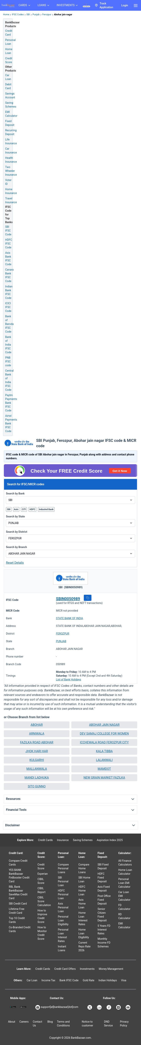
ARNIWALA (36, 733)
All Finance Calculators (125, 862)
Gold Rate (88, 980)
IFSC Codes (18, 14)
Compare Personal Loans (63, 868)
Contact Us (37, 1023)
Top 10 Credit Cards (17, 920)
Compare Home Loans (83, 868)
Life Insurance (11, 141)
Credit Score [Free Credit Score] (8, 60)
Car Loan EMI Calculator (124, 896)
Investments (87, 968)
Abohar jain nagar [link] (63, 14)
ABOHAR (37, 725)
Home (6, 14)
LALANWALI (104, 760)
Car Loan (8, 77)
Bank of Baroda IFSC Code (9, 324)
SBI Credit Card (18, 903)
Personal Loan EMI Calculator (124, 883)
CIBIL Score (40, 881)
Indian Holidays (108, 980)
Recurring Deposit (11, 132)
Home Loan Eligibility (83, 933)
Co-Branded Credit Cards (19, 929)
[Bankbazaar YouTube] (128, 1007)
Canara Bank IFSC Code (9, 275)
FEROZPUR (62, 633)
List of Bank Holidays (68, 679)
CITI (24, 509)
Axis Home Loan (82, 903)
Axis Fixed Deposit (104, 888)
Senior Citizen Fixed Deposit (102, 914)
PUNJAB (61, 641)
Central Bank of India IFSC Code (9, 380)
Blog (50, 1021)
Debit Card (8, 86)
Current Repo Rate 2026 (84, 946)
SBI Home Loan (84, 879)
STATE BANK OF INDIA (69, 618)
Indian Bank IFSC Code (8, 292)
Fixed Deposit (9, 123)
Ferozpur (46, 14)
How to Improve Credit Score (42, 916)
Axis (16, 509)
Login (124, 5)
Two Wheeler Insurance (11, 171)
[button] (87, 598)
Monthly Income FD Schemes (104, 942)
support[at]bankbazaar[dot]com (56, 1007)
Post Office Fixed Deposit (104, 899)
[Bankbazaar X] (90, 1007)
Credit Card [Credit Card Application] (8, 32)
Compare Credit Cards (18, 862)
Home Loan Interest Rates (82, 918)
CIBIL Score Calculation (44, 901)
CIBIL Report (41, 890)
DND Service (108, 1023)
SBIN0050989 (68, 598)
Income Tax (48, 980)
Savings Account (10, 95)
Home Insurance (11, 191)
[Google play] (13, 1007)
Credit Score (41, 866)
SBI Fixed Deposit (103, 866)
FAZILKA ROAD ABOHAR (36, 742)
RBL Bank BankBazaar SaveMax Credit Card (18, 892)
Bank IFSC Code (69, 980)
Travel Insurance (11, 200)
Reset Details (15, 563)
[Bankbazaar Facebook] (109, 1007)
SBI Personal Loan (63, 881)
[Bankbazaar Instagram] (118, 1007)
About (11, 1021)
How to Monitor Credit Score (42, 933)
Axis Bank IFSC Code (8, 258)
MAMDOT (104, 769)
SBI (28, 14)
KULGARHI (36, 760)
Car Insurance (11, 150)
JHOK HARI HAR (36, 751)
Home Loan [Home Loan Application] (8, 51)
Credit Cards (45, 840)
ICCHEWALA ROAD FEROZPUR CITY (104, 742)
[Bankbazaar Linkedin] (99, 1007)
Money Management (111, 968)
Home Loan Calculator (125, 871)
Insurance (63, 840)
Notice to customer (87, 1023)
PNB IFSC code (8, 361)
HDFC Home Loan (82, 890)
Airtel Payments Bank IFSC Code (11, 423)
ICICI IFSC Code (8, 307)
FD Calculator (124, 907)
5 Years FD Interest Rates (104, 929)
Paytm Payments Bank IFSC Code (11, 403)
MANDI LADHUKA (36, 777)
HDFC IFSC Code (8, 243)
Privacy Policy (124, 1023)
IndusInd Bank (46, 509)
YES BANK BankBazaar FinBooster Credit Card (19, 875)
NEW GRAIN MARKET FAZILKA (104, 777)
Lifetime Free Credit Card (16, 910)
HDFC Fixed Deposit (102, 877)
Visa (123, 980)
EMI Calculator (11, 113)
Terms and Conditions (63, 1023)
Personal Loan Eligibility (63, 920)
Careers (24, 1021)
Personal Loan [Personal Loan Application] (10, 41)
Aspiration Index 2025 (110, 840)
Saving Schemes (10, 104)
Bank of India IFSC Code (8, 344)
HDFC (32, 509)
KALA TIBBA (104, 751)
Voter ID (8, 182)
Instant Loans (62, 948)
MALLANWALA (36, 769)
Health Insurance (11, 159)
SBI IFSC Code (8, 230)
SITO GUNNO (37, 786)
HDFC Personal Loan (63, 894)
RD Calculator (124, 916)
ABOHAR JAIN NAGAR (104, 725)
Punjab (36, 14)
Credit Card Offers (65, 968)
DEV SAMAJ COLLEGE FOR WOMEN (104, 733)
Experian (42, 873)
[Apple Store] (23, 1007)
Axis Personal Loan (63, 907)
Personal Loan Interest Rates (63, 935)
